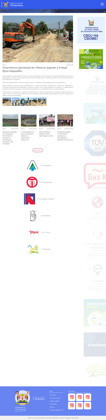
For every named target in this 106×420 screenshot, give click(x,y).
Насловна (53, 395)
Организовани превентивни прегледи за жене (46, 134)
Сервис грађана (54, 401)
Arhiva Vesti (37, 150)
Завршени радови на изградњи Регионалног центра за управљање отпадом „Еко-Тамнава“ (10, 138)
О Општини (53, 404)
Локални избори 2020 (56, 410)
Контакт (52, 407)
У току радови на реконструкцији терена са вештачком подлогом (27, 136)
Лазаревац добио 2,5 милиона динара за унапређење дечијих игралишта (65, 136)
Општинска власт (55, 398)
